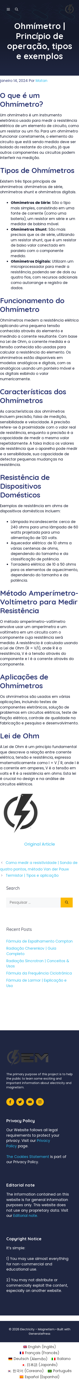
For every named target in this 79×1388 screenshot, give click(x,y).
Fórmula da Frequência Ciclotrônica (39, 973)
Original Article (39, 844)
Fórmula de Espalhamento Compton (39, 941)
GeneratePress (39, 1334)
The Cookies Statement (27, 1156)
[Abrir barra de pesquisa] (16, 9)
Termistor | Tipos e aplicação (32, 875)
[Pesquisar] (67, 903)
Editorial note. (25, 1215)
